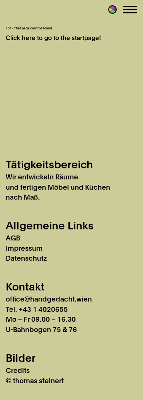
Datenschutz (26, 257)
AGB (13, 237)
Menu (130, 9)
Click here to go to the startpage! (53, 37)
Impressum (24, 247)
